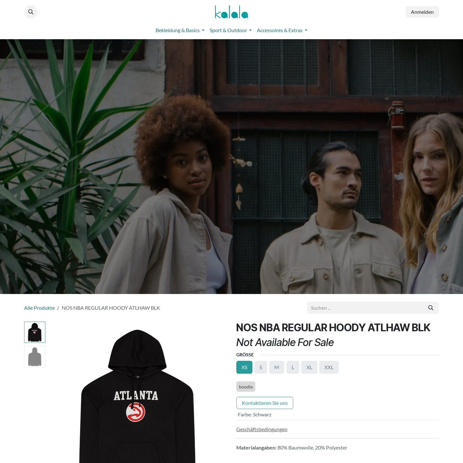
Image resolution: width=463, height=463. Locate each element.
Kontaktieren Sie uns (265, 403)
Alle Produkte (39, 308)
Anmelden (422, 12)
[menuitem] (180, 30)
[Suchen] (431, 308)
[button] (31, 12)
